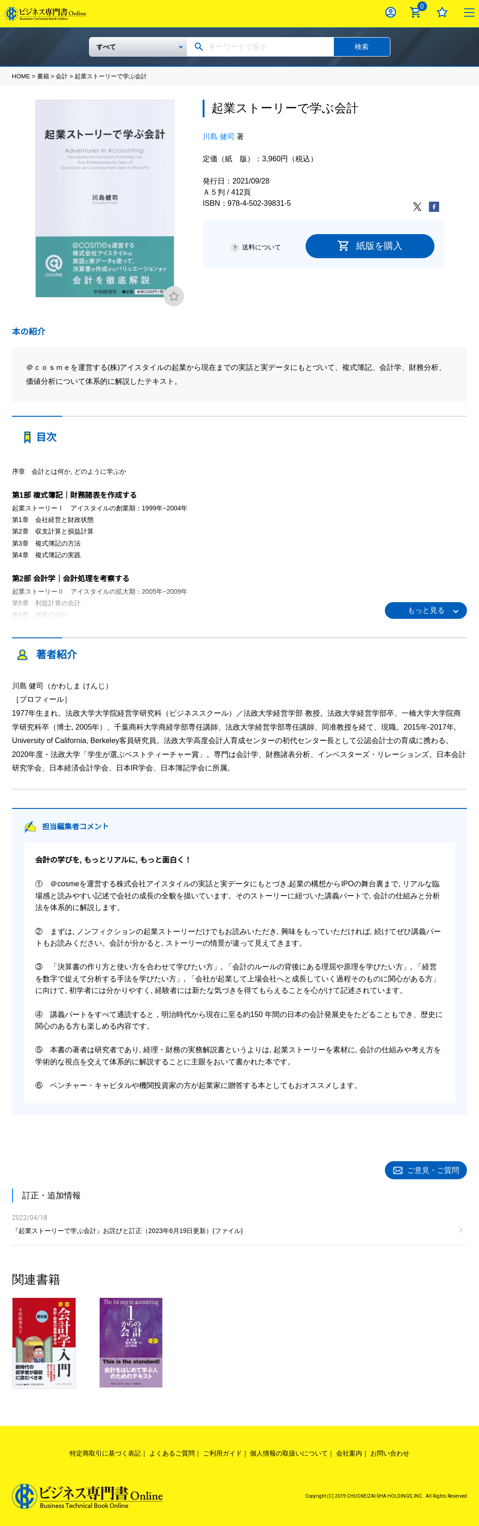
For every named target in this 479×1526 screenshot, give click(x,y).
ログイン (390, 12)
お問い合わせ (389, 1452)
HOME (21, 76)
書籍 (43, 76)
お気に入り (442, 12)
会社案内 (349, 1452)
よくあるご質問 (172, 1452)
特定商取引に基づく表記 (105, 1452)
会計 (62, 76)
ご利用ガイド (222, 1452)
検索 (362, 47)
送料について (261, 247)
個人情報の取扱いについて (289, 1452)
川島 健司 (218, 136)
